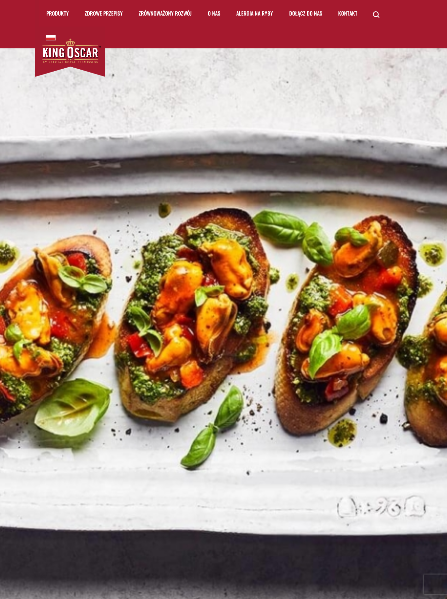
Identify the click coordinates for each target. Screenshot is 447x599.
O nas (214, 13)
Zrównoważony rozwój (165, 13)
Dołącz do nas (305, 13)
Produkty (57, 13)
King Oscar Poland (51, 37)
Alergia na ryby (254, 13)
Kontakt (347, 13)
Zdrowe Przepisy (104, 13)
